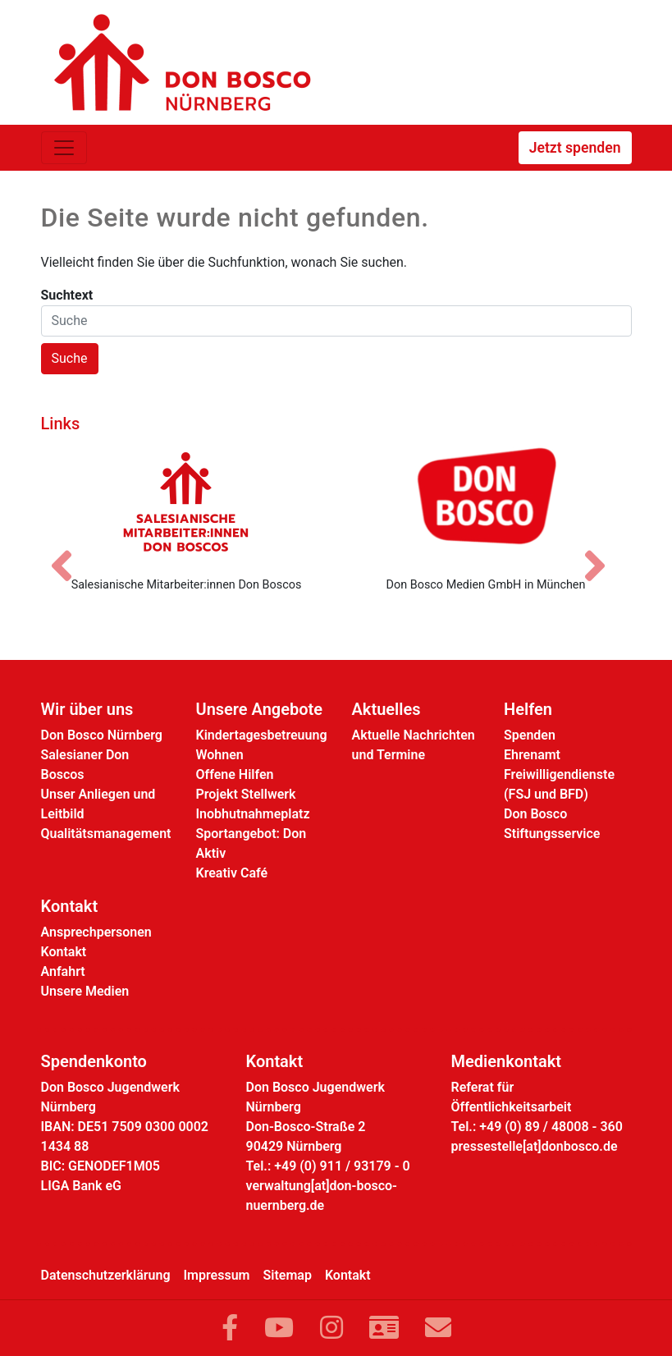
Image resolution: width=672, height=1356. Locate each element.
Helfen (528, 709)
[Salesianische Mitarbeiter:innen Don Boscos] (186, 501)
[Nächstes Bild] (603, 551)
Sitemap (287, 1275)
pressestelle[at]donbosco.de (534, 1146)
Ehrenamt (532, 755)
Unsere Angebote (259, 709)
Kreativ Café (232, 873)
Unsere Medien (85, 991)
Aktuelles (386, 709)
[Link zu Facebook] (230, 1328)
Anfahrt (63, 971)
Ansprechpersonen (96, 932)
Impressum (217, 1275)
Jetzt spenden (575, 148)
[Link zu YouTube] (279, 1328)
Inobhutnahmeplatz (253, 814)
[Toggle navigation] (64, 147)
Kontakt (69, 906)
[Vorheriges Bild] (69, 551)
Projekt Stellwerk (246, 794)
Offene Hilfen (235, 774)
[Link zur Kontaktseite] (384, 1328)
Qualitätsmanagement (106, 833)
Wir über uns (87, 709)
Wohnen (220, 755)
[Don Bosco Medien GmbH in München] (486, 501)
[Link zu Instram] (331, 1328)
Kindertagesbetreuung (261, 735)
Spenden (529, 735)
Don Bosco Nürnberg (101, 735)
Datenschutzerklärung (106, 1275)
